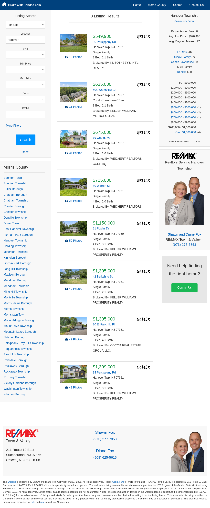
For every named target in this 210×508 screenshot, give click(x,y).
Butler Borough (13, 189)
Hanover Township (15, 240)
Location (26, 33)
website (12, 482)
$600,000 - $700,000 (183, 112)
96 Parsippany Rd (104, 42)
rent (42, 502)
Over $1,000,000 (185, 132)
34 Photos (75, 153)
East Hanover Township (19, 229)
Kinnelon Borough (15, 257)
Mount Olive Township (18, 326)
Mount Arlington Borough (19, 320)
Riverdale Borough (16, 360)
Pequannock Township (18, 348)
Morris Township (14, 308)
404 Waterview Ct (104, 90)
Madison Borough (15, 274)
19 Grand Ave (101, 137)
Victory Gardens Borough (20, 383)
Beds (26, 93)
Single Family (182, 57)
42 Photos (75, 339)
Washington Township (18, 388)
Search (177, 5)
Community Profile (184, 21)
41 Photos (75, 107)
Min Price (25, 63)
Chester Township (15, 212)
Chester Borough (14, 206)
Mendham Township (16, 286)
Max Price (25, 78)
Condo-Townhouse (182, 62)
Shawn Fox (105, 432)
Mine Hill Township (15, 291)
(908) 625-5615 (105, 457)
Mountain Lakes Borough (20, 331)
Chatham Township (16, 200)
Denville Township (15, 217)
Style (25, 48)
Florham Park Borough (18, 234)
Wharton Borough (15, 394)
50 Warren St (101, 185)
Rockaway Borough (16, 366)
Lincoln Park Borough (17, 263)
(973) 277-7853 (184, 244)
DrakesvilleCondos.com (24, 5)
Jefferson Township (16, 252)
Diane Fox (105, 451)
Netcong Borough (15, 337)
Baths (25, 108)
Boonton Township (15, 183)
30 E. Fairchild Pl (104, 324)
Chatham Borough (15, 194)
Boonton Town (13, 177)
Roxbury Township (15, 377)
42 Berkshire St (103, 276)
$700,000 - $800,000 (183, 117)
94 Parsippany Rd (104, 372)
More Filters (13, 125)
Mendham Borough (16, 280)
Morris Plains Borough (18, 303)
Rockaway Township (17, 371)
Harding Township (15, 246)
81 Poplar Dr (101, 228)
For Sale (182, 52)
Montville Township (16, 297)
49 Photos (75, 288)
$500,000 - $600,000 (183, 107)
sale (33, 502)
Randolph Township (16, 354)
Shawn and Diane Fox (184, 234)
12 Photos (75, 57)
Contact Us (196, 5)
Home (137, 5)
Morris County (157, 5)
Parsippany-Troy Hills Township (24, 343)
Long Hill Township (16, 269)
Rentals (181, 71)
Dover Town (11, 223)
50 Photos (75, 240)
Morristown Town (14, 314)
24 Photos (75, 200)
